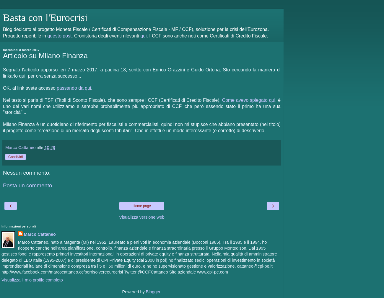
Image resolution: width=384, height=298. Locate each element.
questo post (59, 35)
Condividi (15, 157)
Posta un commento (27, 185)
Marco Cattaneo (40, 234)
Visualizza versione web (141, 217)
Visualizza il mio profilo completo (32, 280)
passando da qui (74, 88)
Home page (142, 206)
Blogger (153, 291)
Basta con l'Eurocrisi (45, 17)
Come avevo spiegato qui (248, 100)
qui (143, 35)
